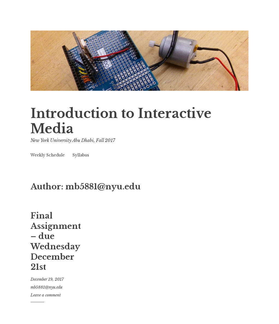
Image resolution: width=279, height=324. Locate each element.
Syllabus (80, 155)
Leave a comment (46, 295)
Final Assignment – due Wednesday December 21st (56, 241)
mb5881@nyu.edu (46, 287)
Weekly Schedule (48, 155)
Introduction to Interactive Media (121, 121)
